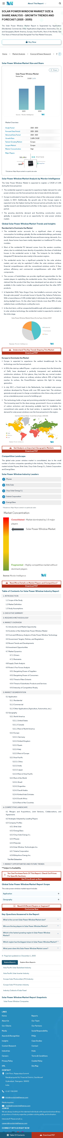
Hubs (34, 1051)
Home (4, 1016)
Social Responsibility (40, 1031)
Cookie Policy (37, 1061)
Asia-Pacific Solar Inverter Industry (16, 973)
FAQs (34, 1036)
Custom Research (9, 1046)
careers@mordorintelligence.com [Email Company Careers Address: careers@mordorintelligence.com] (14, 1123)
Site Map (35, 1066)
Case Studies (37, 1041)
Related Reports (10, 962)
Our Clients (6, 1026)
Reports (35, 1016)
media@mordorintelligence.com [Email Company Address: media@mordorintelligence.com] (18, 1106)
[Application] (58, 893)
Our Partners (37, 1026)
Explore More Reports (27, 962)
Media (4, 1031)
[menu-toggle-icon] (3, 3)
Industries (6, 1051)
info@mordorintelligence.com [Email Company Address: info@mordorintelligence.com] (16, 1097)
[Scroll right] (59, 54)
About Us (5, 1021)
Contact (35, 1046)
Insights (5, 1041)
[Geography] (58, 899)
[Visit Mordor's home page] (10, 3)
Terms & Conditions (40, 1056)
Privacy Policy (7, 1061)
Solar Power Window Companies (16, 1001)
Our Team (36, 1021)
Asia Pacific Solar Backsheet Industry (17, 968)
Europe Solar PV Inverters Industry (16, 985)
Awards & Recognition (11, 1036)
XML (3, 1066)
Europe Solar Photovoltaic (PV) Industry (18, 979)
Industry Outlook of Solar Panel (14, 990)
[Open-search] (60, 3)
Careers (5, 1056)
